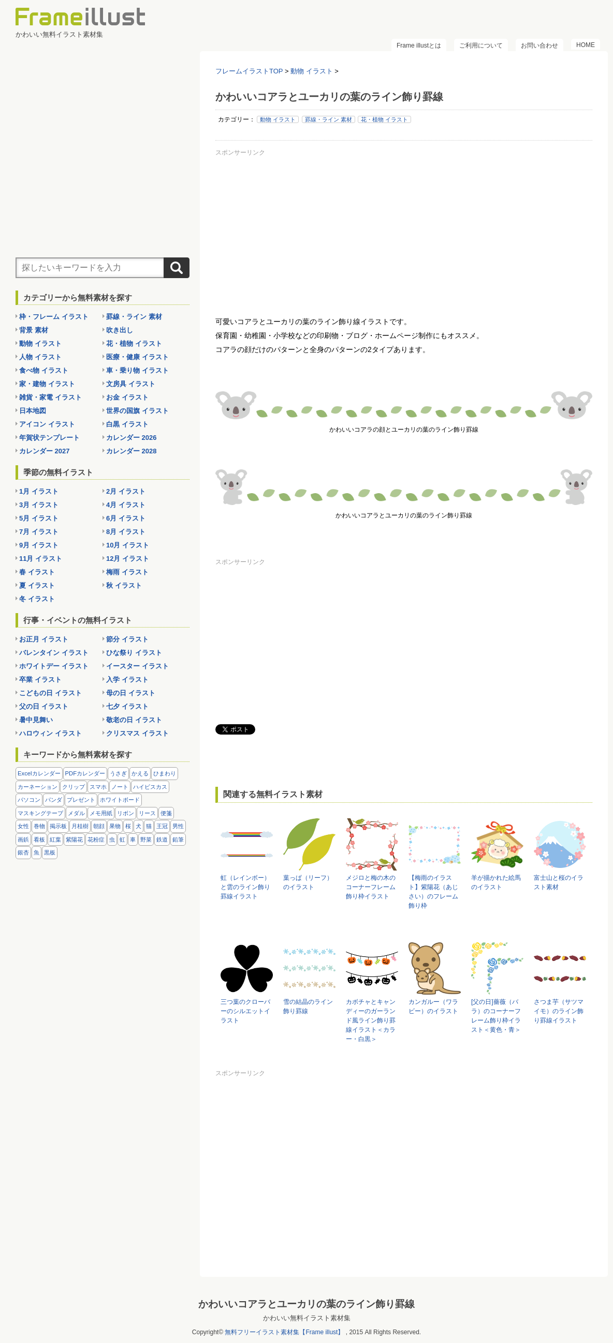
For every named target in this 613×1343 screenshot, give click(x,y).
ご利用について (481, 45)
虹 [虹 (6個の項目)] (122, 839)
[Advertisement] (403, 232)
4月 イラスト (125, 505)
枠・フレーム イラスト (54, 317)
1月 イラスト (39, 491)
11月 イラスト (40, 558)
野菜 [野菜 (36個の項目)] (146, 839)
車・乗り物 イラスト (137, 370)
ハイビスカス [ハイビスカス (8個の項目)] (150, 787)
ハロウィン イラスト (50, 733)
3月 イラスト (39, 505)
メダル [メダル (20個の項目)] (76, 813)
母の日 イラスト (130, 693)
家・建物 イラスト (47, 384)
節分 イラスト (127, 639)
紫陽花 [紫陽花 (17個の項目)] (74, 839)
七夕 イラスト (127, 706)
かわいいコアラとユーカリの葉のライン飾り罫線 (306, 1304)
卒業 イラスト (40, 679)
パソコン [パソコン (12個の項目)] (29, 800)
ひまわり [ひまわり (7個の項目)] (164, 773)
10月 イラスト (127, 545)
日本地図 (32, 411)
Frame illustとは (419, 45)
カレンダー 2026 (131, 437)
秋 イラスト (124, 585)
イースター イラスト (137, 666)
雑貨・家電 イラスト (50, 397)
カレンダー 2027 (44, 451)
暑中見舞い (36, 720)
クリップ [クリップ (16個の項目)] (73, 787)
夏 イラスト (37, 585)
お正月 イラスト (43, 639)
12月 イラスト (127, 558)
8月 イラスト (125, 532)
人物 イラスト (40, 357)
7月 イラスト (39, 532)
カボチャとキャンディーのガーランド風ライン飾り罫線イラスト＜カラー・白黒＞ (371, 1020)
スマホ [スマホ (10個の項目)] (98, 787)
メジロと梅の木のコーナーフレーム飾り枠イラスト (371, 887)
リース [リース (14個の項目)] (147, 813)
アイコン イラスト (47, 424)
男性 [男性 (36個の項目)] (178, 826)
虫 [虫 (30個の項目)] (112, 839)
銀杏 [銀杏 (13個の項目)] (23, 852)
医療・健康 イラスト (137, 357)
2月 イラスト (125, 491)
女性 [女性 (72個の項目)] (23, 826)
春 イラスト (37, 572)
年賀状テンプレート (49, 437)
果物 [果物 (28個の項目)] (115, 826)
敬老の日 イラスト (134, 720)
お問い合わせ (539, 45)
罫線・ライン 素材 (328, 119)
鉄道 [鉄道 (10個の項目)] (162, 839)
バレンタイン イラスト (54, 653)
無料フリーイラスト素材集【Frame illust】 (284, 1332)
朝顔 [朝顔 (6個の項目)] (99, 826)
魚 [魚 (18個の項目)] (36, 852)
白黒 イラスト (127, 424)
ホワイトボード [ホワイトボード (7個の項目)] (120, 800)
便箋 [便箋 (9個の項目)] (166, 813)
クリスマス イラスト (137, 733)
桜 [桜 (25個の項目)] (128, 826)
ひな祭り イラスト (134, 653)
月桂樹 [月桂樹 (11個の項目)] (80, 826)
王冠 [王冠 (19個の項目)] (162, 826)
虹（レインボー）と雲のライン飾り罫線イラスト (245, 887)
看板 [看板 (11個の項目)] (39, 839)
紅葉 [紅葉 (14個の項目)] (55, 839)
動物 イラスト (278, 119)
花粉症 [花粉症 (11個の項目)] (96, 839)
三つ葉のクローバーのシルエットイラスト (245, 1011)
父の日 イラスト (43, 706)
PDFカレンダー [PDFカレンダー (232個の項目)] (85, 773)
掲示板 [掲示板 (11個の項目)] (58, 826)
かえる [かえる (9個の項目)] (140, 773)
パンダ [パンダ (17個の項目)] (53, 800)
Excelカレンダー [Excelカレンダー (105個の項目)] (39, 773)
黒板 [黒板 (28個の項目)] (49, 852)
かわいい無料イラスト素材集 (307, 1318)
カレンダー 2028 (131, 451)
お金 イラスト (127, 397)
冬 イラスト (37, 599)
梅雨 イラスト (127, 572)
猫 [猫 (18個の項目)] (149, 826)
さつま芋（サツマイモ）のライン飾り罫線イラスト (558, 1011)
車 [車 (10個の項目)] (133, 839)
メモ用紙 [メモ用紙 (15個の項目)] (101, 813)
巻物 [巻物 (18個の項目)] (39, 826)
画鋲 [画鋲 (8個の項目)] (23, 839)
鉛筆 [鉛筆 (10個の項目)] (178, 839)
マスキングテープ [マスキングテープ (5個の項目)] (40, 813)
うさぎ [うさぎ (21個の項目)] (118, 773)
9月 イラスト (39, 545)
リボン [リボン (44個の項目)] (125, 813)
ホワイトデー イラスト (54, 666)
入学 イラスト (127, 679)
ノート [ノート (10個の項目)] (119, 787)
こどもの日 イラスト (50, 693)
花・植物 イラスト (384, 119)
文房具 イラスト (130, 384)
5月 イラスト (39, 518)
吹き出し (119, 330)
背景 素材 (33, 330)
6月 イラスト (125, 518)
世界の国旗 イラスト (137, 411)
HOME (585, 45)
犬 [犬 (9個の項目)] (138, 826)
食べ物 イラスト (43, 370)
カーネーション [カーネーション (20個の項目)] (37, 787)
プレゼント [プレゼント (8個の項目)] (81, 800)
